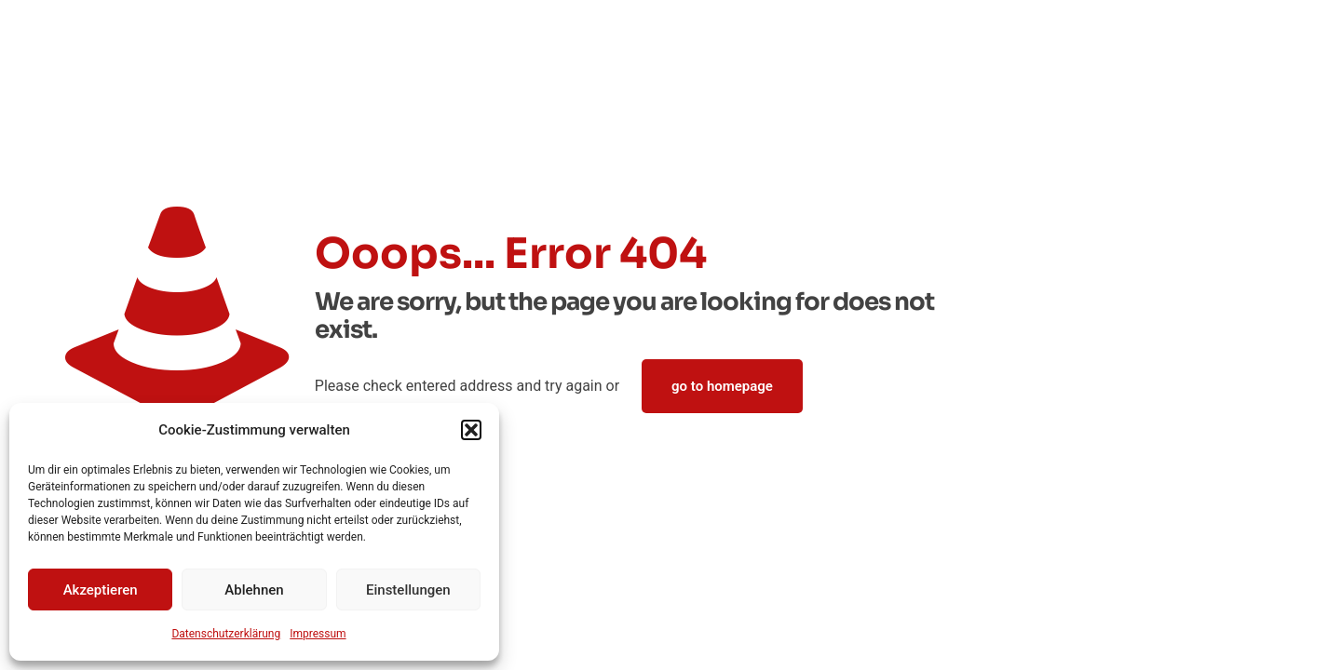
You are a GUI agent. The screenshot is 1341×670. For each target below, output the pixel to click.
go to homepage (722, 386)
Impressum (317, 633)
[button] (471, 430)
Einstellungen (408, 590)
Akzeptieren (100, 590)
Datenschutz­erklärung (225, 633)
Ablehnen (253, 590)
